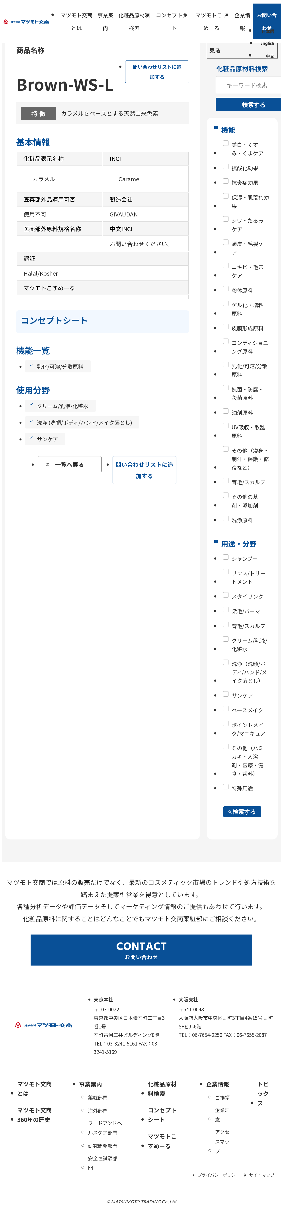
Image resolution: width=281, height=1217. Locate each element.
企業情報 (242, 21)
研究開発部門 (102, 1145)
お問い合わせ (267, 21)
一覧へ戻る (69, 464)
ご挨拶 (222, 1097)
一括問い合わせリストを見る (241, 44)
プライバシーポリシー (218, 1175)
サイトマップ (261, 1175)
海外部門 (97, 1110)
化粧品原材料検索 (134, 21)
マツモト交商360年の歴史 (34, 1115)
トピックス (263, 1093)
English (267, 43)
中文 (270, 56)
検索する (242, 812)
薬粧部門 (97, 1097)
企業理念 (222, 1114)
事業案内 (105, 21)
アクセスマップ (222, 1141)
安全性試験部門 (102, 1163)
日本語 (267, 31)
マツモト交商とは (76, 21)
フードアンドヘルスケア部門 (105, 1127)
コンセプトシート (172, 21)
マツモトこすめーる (211, 21)
